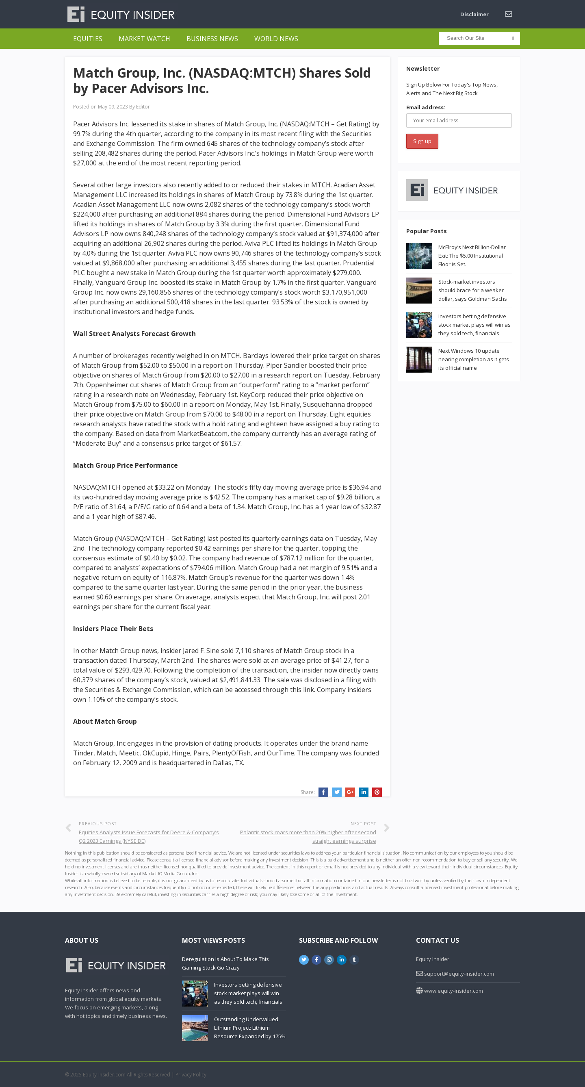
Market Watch (144, 38)
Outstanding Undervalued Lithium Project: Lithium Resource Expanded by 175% (250, 1027)
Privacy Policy (191, 1074)
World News (276, 38)
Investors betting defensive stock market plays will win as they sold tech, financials (474, 324)
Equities (87, 38)
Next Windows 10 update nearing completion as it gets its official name (473, 359)
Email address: (425, 107)
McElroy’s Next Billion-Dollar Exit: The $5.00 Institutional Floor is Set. (472, 255)
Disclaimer (474, 14)
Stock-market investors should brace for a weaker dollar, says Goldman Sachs (472, 290)
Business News (212, 38)
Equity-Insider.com (104, 1074)
